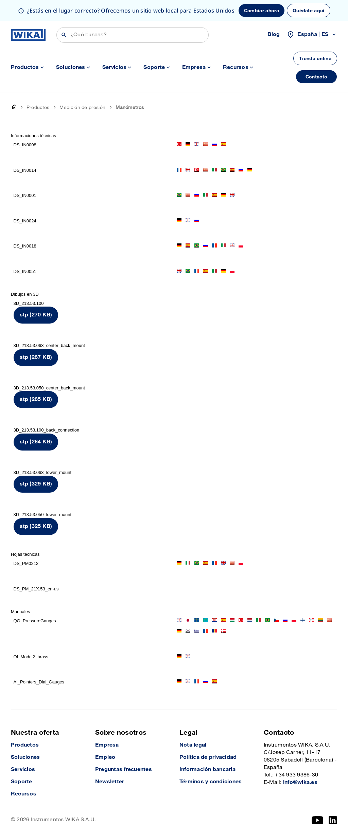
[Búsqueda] (132, 14)
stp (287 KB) (36, 336)
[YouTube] (318, 799)
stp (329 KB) (36, 463)
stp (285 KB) (36, 378)
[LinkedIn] (333, 799)
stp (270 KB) (36, 294)
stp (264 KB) (36, 421)
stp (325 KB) (36, 505)
